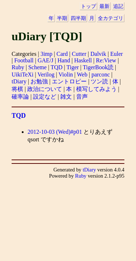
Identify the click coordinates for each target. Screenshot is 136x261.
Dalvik (98, 54)
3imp (47, 54)
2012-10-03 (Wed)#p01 (55, 132)
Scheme (37, 67)
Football (23, 60)
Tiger (72, 67)
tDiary (19, 81)
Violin (65, 74)
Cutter (79, 54)
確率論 (20, 97)
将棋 (17, 89)
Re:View (106, 60)
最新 (104, 6)
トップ (88, 6)
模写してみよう (96, 89)
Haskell (83, 60)
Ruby (18, 67)
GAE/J (46, 60)
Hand (64, 60)
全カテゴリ (110, 18)
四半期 (78, 18)
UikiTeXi (22, 74)
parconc (100, 74)
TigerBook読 (98, 67)
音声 (82, 97)
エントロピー (69, 81)
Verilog (45, 74)
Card (62, 54)
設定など (44, 97)
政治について (44, 89)
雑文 (66, 97)
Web (82, 74)
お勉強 (39, 81)
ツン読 (99, 81)
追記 (118, 6)
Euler (116, 54)
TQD (56, 67)
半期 (62, 18)
